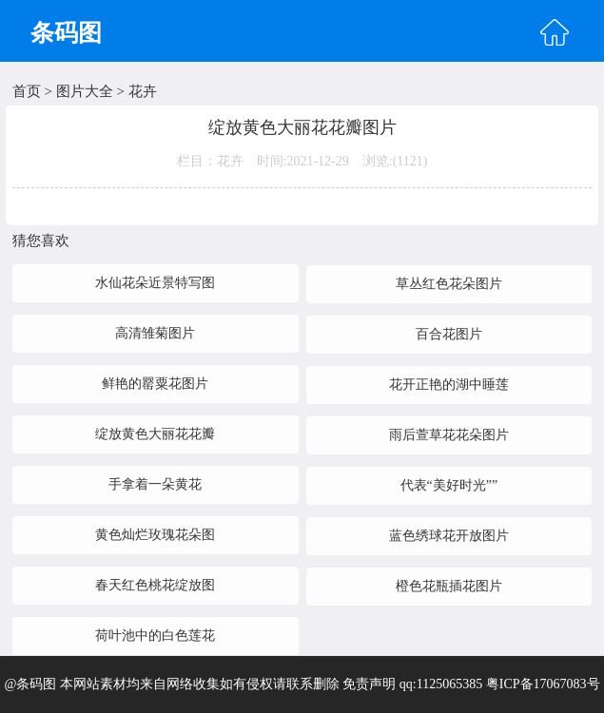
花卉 (142, 91)
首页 (26, 91)
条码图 (66, 33)
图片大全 (84, 91)
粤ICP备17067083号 (543, 684)
